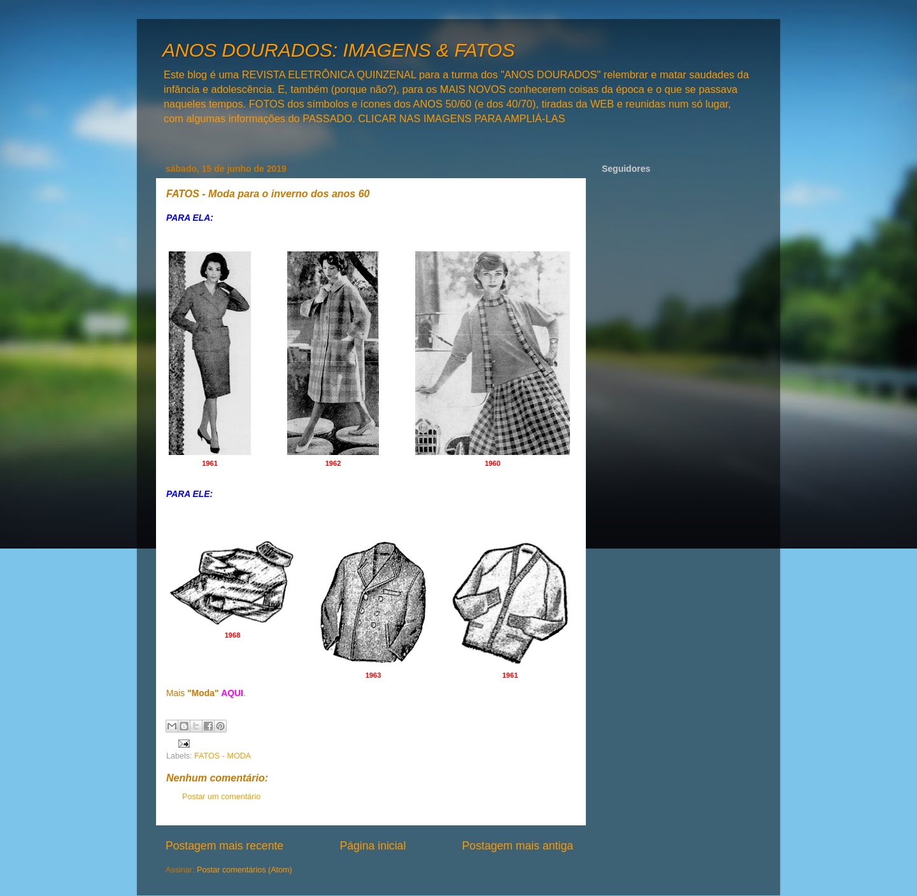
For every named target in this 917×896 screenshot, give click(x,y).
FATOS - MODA (222, 756)
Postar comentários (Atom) (244, 869)
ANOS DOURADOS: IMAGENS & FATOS (338, 49)
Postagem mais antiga (517, 845)
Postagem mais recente (224, 845)
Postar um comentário (221, 796)
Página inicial (372, 845)
